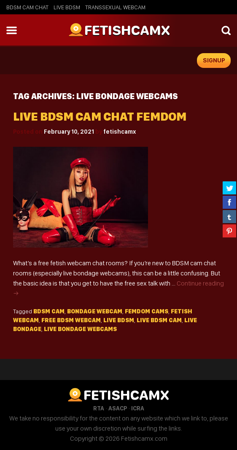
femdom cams (146, 311)
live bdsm (118, 320)
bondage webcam (94, 311)
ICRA (137, 408)
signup (214, 60)
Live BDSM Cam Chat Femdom (99, 117)
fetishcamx (119, 131)
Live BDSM (67, 7)
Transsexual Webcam (115, 7)
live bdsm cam (159, 320)
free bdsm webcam (71, 320)
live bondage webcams (80, 329)
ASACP (117, 408)
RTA (98, 408)
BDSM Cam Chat (27, 7)
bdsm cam (49, 311)
